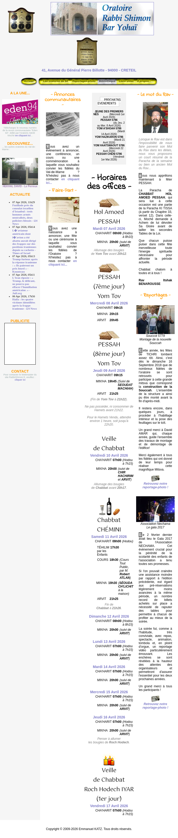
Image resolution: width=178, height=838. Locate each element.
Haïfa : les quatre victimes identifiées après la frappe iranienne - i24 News (24, 304)
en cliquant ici (23, 135)
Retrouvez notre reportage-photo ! (155, 485)
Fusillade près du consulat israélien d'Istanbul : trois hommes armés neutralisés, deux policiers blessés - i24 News (24, 214)
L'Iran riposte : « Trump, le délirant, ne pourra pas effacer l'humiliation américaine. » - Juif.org (24, 285)
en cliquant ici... (63, 262)
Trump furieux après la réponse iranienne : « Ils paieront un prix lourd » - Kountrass (25, 265)
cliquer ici (20, 380)
